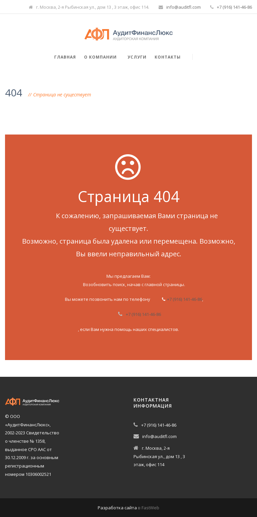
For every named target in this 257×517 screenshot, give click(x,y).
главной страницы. (165, 284)
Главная (65, 57)
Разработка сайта (117, 508)
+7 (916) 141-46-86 (234, 7)
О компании (100, 57)
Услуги (137, 57)
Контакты (168, 57)
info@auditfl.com (183, 7)
